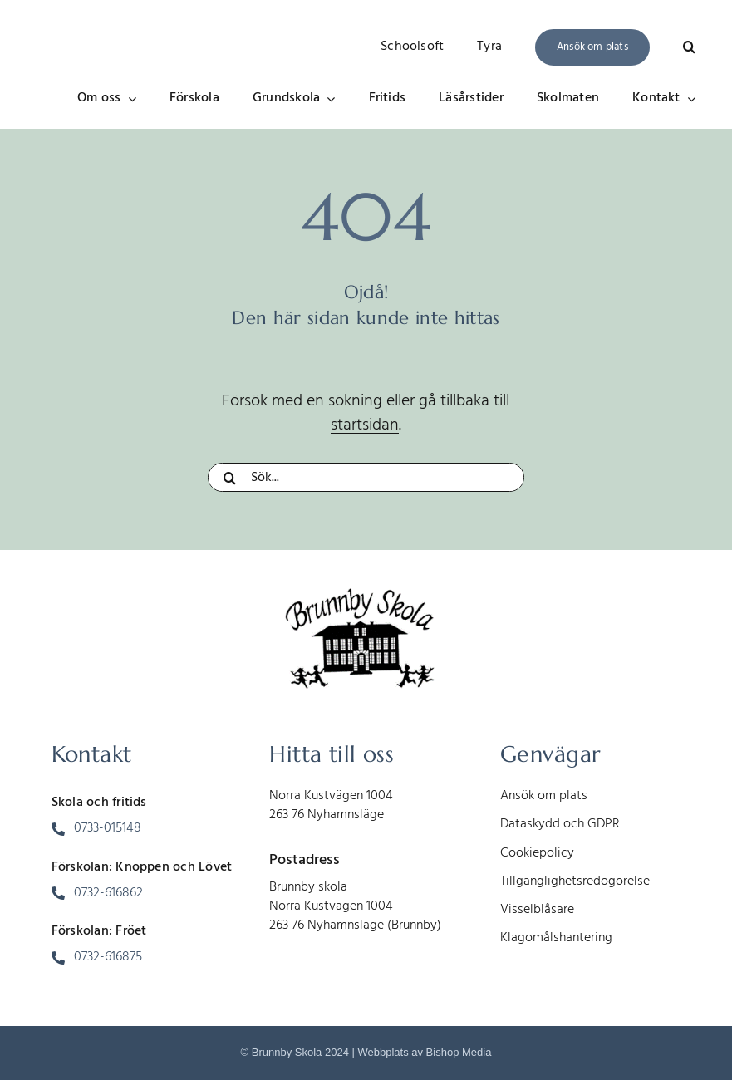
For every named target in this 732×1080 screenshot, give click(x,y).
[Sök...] (366, 477)
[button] (689, 47)
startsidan (365, 425)
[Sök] (229, 477)
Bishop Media (459, 1052)
